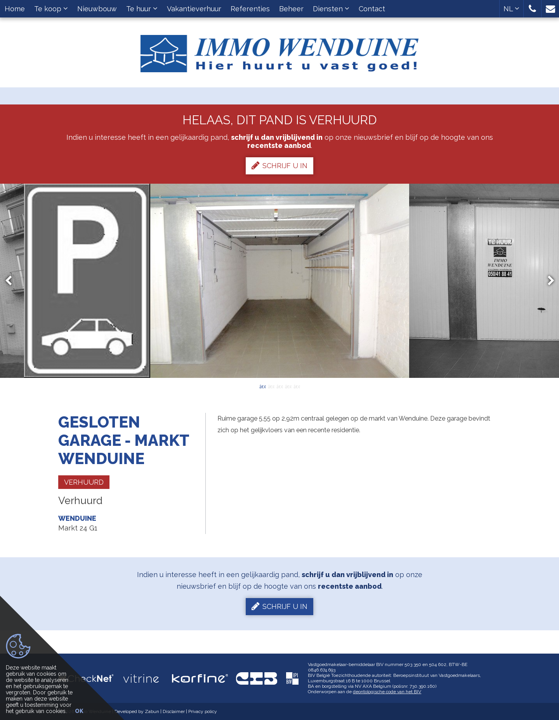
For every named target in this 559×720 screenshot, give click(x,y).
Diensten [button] (331, 9)
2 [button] (270, 386)
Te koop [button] (51, 9)
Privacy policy (202, 711)
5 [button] (296, 386)
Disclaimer (174, 711)
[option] (279, 281)
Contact (372, 9)
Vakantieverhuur (194, 9)
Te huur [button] (142, 9)
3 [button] (279, 386)
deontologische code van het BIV (387, 691)
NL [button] (511, 9)
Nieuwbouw (97, 9)
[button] (532, 8)
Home (15, 9)
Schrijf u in (279, 165)
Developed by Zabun (137, 711)
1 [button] (262, 386)
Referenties (250, 9)
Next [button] (547, 281)
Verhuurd (84, 482)
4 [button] (288, 386)
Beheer (291, 9)
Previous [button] (12, 281)
